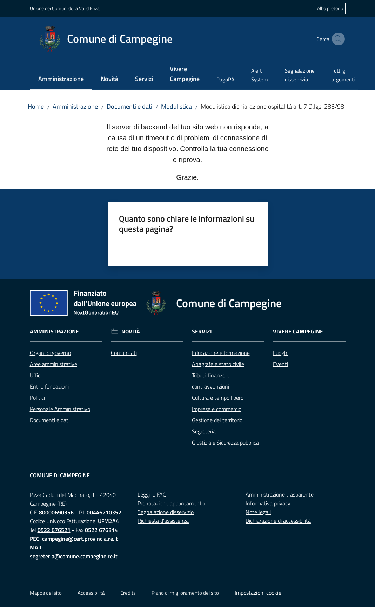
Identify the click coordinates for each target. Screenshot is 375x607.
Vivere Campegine (298, 332)
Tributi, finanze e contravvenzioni (210, 381)
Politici (37, 397)
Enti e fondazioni (49, 386)
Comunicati (124, 353)
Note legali (258, 512)
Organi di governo (50, 353)
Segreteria (204, 431)
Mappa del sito (46, 593)
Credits (128, 593)
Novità (130, 332)
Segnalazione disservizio (166, 512)
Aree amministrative (53, 364)
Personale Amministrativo (60, 409)
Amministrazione (75, 106)
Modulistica (176, 106)
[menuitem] (61, 79)
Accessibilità (91, 593)
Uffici (35, 375)
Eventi (280, 364)
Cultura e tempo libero (217, 397)
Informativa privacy (268, 503)
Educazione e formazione (221, 353)
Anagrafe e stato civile (218, 364)
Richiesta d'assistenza (163, 521)
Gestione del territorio (217, 420)
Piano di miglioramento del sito (185, 593)
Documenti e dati (129, 106)
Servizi (202, 332)
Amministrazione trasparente (280, 494)
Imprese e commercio (216, 409)
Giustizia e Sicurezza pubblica (225, 442)
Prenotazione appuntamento (171, 503)
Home (36, 106)
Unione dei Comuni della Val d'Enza (65, 8)
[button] (337, 39)
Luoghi (280, 353)
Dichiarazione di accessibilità (278, 521)
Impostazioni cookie (258, 592)
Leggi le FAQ (152, 494)
